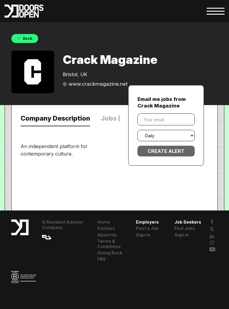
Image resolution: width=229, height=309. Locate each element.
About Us (107, 234)
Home (103, 222)
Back (27, 38)
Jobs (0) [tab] (114, 118)
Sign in (143, 234)
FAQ (101, 259)
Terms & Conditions (109, 244)
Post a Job (147, 228)
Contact (106, 228)
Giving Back (109, 252)
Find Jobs (184, 228)
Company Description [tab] (55, 118)
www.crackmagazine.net (98, 84)
